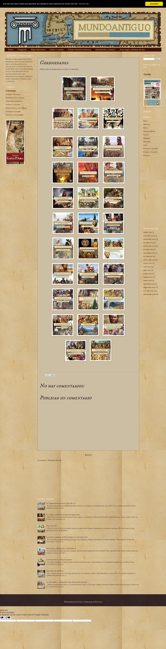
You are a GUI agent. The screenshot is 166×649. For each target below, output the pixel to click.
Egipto (146, 135)
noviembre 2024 (149, 239)
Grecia (145, 128)
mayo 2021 (147, 267)
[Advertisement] (88, 479)
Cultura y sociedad (150, 148)
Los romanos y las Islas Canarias (59, 559)
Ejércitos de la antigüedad (16, 108)
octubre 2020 (148, 291)
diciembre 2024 (149, 236)
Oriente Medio (149, 131)
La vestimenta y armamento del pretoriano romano (66, 582)
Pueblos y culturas (13, 104)
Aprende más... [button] (84, 4)
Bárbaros (146, 138)
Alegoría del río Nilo (54, 571)
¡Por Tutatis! (51, 526)
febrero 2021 (148, 277)
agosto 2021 (147, 263)
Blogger (98, 602)
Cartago (146, 155)
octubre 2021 (148, 256)
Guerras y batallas (13, 94)
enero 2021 (147, 280)
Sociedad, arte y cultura (15, 98)
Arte (145, 145)
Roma (145, 121)
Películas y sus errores (14, 115)
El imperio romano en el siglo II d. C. (61, 503)
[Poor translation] (7, 617)
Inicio (10, 49)
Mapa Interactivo (38, 49)
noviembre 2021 (149, 253)
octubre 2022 (148, 249)
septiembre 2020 (149, 294)
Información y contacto (105, 49)
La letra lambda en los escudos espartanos (63, 514)
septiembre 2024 (149, 246)
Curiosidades (11, 91)
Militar (146, 124)
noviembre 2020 (149, 287)
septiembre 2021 (149, 260)
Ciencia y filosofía (150, 152)
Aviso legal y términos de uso (132, 49)
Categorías (22, 49)
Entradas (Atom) (54, 460)
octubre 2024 (148, 243)
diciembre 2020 (149, 284)
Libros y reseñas (57, 49)
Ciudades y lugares (13, 111)
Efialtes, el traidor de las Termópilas (61, 548)
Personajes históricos (14, 101)
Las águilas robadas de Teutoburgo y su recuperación (67, 537)
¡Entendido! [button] (154, 4)
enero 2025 (147, 232)
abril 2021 (147, 270)
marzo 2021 (147, 274)
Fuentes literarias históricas (79, 49)
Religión (146, 141)
